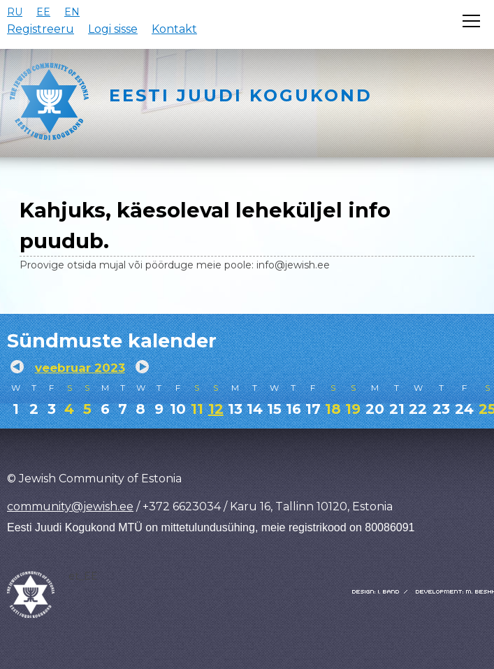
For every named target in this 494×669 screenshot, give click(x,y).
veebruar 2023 (80, 368)
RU (14, 12)
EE (43, 12)
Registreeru (40, 29)
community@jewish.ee (70, 506)
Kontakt (174, 29)
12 (216, 409)
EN (72, 12)
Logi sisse (113, 29)
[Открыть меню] (471, 21)
